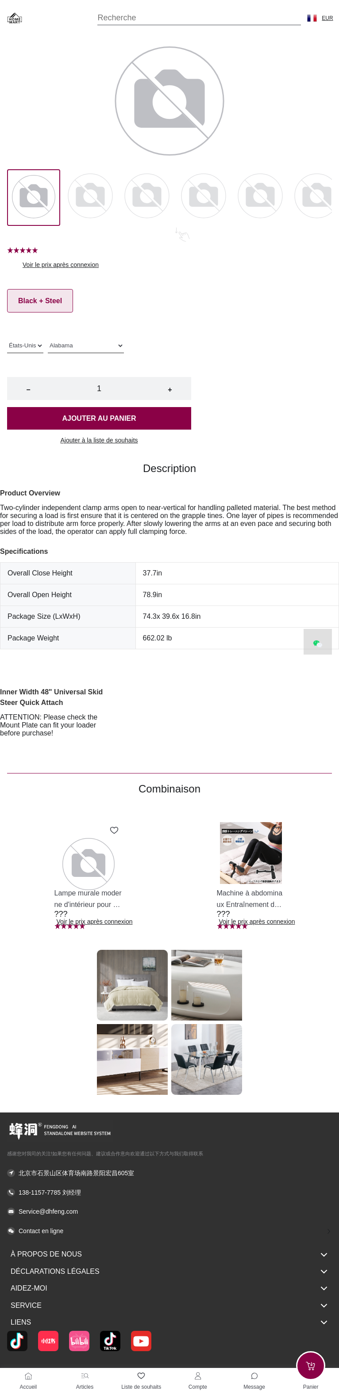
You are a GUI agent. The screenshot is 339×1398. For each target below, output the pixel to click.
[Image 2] (146, 197)
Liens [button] (169, 1322)
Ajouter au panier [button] (99, 418)
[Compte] (197, 1375)
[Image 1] (90, 197)
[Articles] (85, 1375)
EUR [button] (327, 18)
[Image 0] (33, 197)
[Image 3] (203, 197)
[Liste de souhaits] (141, 1375)
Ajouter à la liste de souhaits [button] (99, 440)
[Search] (199, 18)
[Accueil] (28, 1375)
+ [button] (170, 389)
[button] (312, 18)
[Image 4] (260, 197)
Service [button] (169, 1305)
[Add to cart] (310, 1365)
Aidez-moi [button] (169, 1288)
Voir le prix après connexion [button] (61, 264)
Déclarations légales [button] (169, 1271)
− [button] (28, 389)
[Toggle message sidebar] (254, 1375)
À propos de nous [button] (169, 1254)
